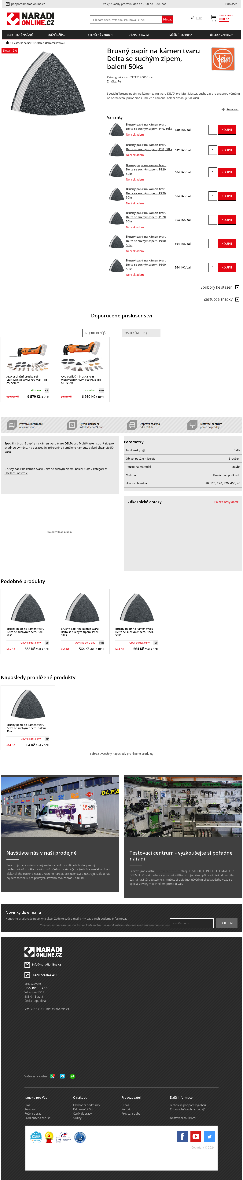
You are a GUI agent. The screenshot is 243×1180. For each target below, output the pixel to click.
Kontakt (126, 1109)
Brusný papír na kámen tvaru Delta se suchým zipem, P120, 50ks (146, 169)
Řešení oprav (32, 1113)
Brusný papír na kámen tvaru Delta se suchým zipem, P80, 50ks (25, 632)
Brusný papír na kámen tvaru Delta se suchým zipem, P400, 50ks (146, 241)
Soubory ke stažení (220, 287)
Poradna (29, 1109)
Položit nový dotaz (226, 502)
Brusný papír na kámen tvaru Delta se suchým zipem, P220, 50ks (146, 193)
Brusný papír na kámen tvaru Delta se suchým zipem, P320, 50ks (146, 217)
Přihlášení (231, 4)
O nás (125, 1105)
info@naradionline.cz (46, 964)
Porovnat (232, 109)
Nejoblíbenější (95, 333)
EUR (199, 18)
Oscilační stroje (137, 333)
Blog (27, 1105)
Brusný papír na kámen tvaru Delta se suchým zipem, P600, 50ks (146, 264)
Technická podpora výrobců (188, 1105)
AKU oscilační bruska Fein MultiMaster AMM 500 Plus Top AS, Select (81, 380)
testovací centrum (167, 871)
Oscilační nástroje (55, 43)
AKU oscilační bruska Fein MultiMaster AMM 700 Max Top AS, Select (26, 380)
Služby (77, 1118)
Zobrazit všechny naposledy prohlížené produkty (121, 753)
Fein (120, 81)
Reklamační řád (83, 1109)
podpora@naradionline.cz (28, 4)
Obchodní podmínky (86, 1105)
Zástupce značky (221, 299)
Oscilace (37, 43)
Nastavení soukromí (183, 1118)
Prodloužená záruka (37, 1118)
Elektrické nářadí (21, 43)
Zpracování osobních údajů (187, 1109)
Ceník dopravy (82, 1113)
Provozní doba (130, 1113)
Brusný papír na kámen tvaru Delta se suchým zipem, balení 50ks (26, 728)
